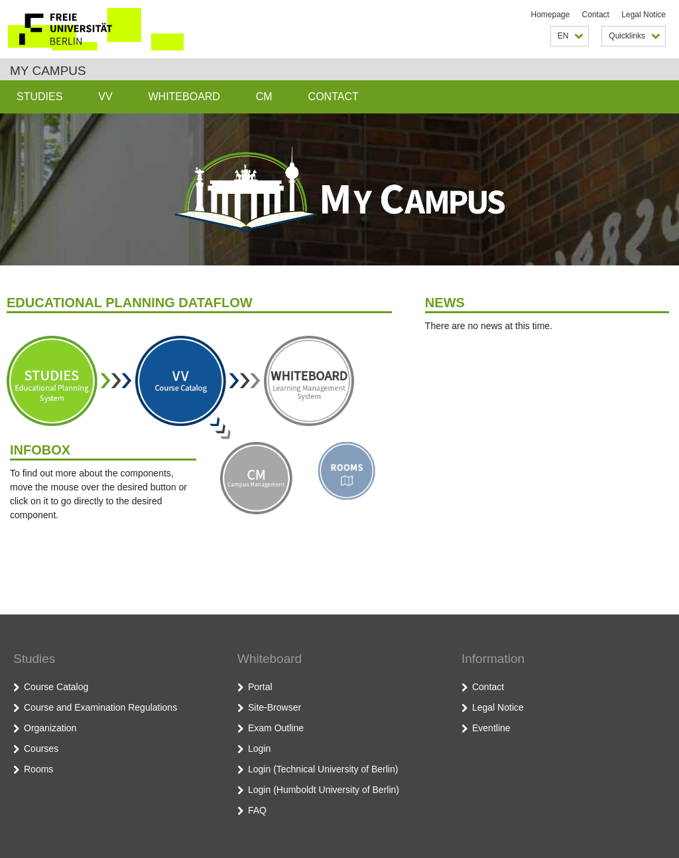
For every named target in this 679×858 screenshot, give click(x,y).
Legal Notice (643, 14)
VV (105, 96)
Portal (260, 686)
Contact (595, 14)
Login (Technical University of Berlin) (323, 769)
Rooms (38, 769)
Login (259, 748)
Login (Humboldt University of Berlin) (323, 789)
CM (264, 96)
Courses (41, 748)
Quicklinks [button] (634, 35)
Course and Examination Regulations (100, 707)
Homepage (550, 14)
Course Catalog (56, 686)
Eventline (491, 728)
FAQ (257, 810)
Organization (50, 728)
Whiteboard (183, 96)
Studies (39, 96)
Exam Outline (276, 728)
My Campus (48, 71)
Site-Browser (274, 707)
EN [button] (571, 35)
